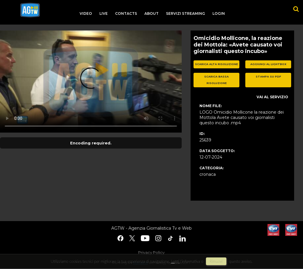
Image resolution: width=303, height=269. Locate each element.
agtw (30, 10)
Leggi (175, 261)
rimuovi (216, 261)
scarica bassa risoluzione (216, 80)
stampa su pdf (268, 76)
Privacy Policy (151, 252)
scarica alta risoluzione (216, 64)
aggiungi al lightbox (268, 64)
